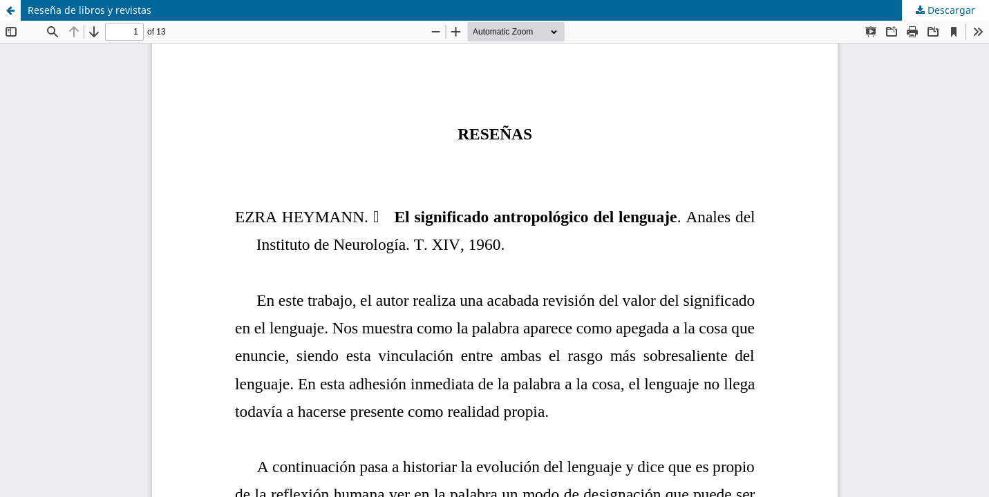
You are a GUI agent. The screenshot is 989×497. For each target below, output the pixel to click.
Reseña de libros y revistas (89, 10)
